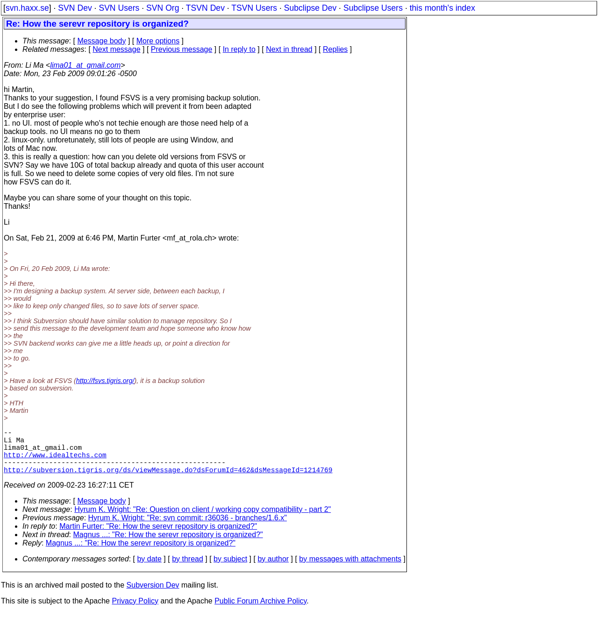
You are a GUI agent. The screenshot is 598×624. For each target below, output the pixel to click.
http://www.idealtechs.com (55, 462)
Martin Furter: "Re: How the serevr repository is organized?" (158, 537)
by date (149, 570)
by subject (230, 570)
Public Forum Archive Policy (260, 612)
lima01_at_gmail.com (85, 65)
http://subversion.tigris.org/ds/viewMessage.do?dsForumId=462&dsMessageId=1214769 (168, 480)
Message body (101, 41)
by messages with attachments (350, 570)
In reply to (239, 49)
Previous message (182, 49)
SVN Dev (75, 8)
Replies (335, 49)
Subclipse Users (373, 8)
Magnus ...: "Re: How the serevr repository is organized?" (168, 546)
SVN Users (119, 8)
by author (273, 570)
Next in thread (289, 49)
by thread (187, 570)
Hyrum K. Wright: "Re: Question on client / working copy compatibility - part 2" (202, 521)
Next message (116, 49)
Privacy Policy (135, 612)
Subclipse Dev (310, 8)
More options (158, 41)
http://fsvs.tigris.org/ (105, 380)
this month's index (442, 8)
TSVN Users (254, 8)
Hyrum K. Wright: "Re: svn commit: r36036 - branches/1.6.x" (187, 529)
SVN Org (162, 8)
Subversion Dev (153, 596)
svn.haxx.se (27, 8)
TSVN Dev (205, 8)
